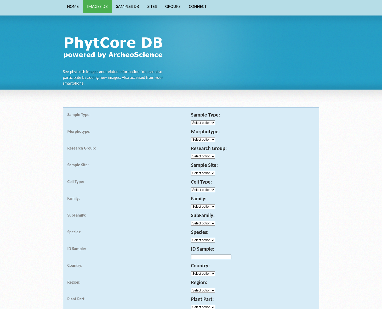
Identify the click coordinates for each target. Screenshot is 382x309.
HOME (73, 6)
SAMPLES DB (127, 6)
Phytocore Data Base (115, 46)
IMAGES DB (97, 6)
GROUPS (173, 6)
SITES (152, 6)
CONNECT (198, 6)
